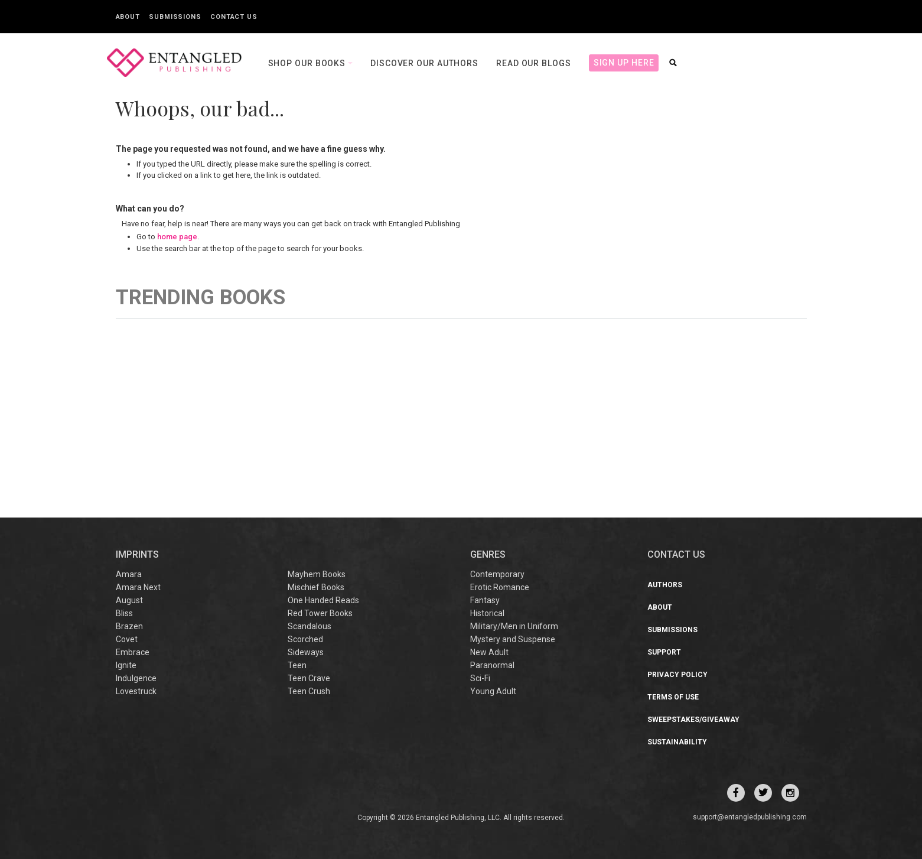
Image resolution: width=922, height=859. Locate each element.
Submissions (175, 17)
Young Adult (493, 691)
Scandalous (309, 626)
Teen (297, 665)
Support (664, 652)
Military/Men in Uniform (514, 626)
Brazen (129, 626)
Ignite (126, 665)
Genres (488, 554)
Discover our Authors (424, 63)
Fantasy (485, 600)
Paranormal (492, 665)
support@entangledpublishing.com (750, 817)
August (129, 600)
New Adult (489, 652)
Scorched (305, 639)
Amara (129, 574)
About (128, 17)
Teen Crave (309, 678)
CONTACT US (676, 554)
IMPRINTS (137, 554)
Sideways (306, 652)
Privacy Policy (677, 675)
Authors (664, 585)
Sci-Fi (480, 678)
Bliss (124, 613)
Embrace (132, 652)
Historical (487, 613)
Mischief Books (316, 587)
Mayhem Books (317, 574)
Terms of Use (673, 697)
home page (177, 236)
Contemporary (497, 574)
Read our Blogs (533, 63)
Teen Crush (309, 691)
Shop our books (308, 63)
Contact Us (234, 17)
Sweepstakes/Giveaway (693, 719)
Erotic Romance (499, 587)
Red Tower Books (320, 613)
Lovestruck (136, 691)
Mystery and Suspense (512, 639)
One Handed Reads (323, 600)
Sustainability (677, 742)
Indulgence (136, 678)
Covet (127, 639)
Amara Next (138, 587)
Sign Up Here (624, 62)
